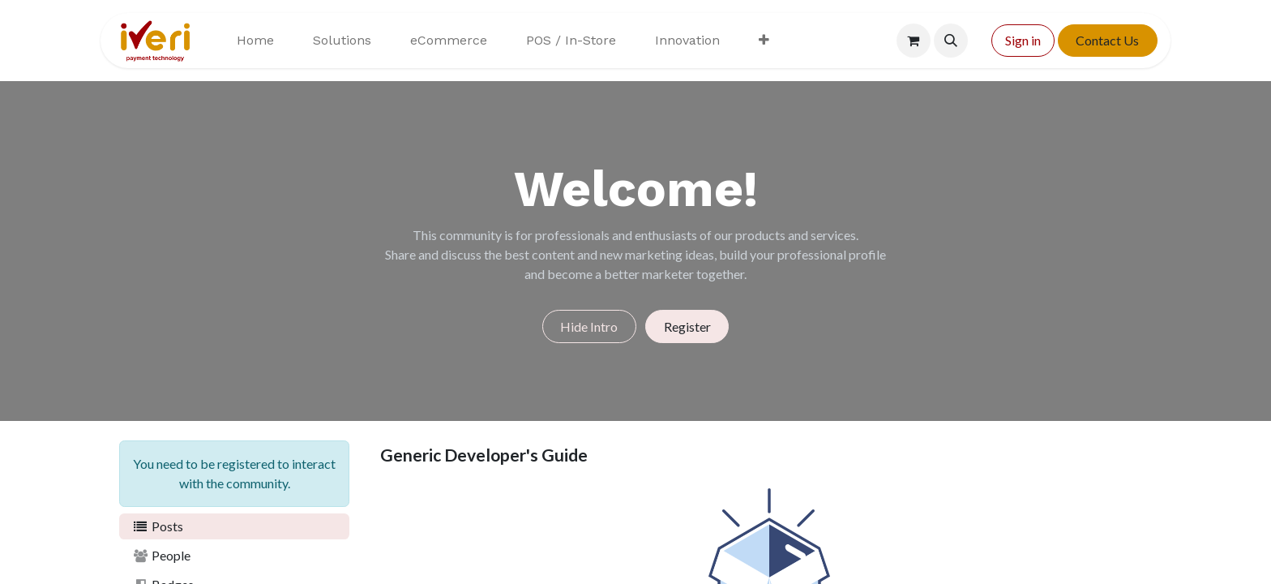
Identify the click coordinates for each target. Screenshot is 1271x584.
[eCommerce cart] (914, 41)
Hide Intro (589, 326)
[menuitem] (255, 40)
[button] (951, 41)
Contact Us (1107, 40)
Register (687, 326)
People (161, 555)
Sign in (1023, 40)
